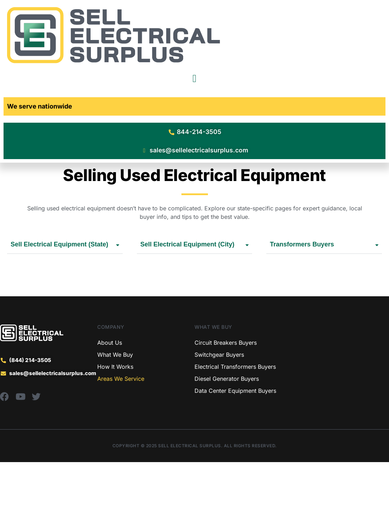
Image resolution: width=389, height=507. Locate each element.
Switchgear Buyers (219, 399)
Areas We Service (120, 423)
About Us (109, 387)
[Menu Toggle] (194, 78)
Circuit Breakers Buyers (225, 387)
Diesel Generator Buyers (226, 423)
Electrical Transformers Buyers (235, 411)
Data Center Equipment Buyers (235, 435)
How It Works (115, 411)
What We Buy (115, 399)
